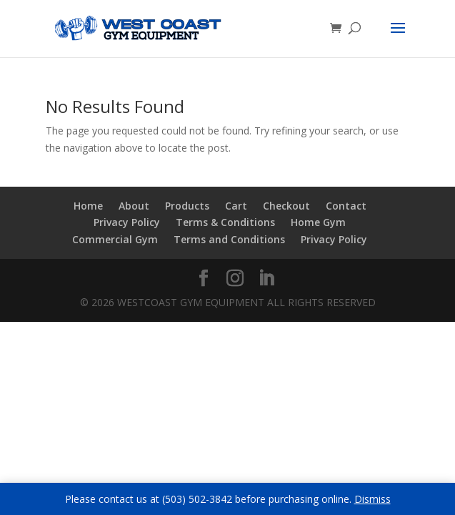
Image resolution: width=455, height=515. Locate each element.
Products (187, 205)
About (134, 205)
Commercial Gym (115, 239)
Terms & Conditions (225, 222)
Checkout (286, 205)
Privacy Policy (127, 222)
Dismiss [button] (372, 499)
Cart (236, 205)
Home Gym (318, 222)
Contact (346, 205)
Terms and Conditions (229, 239)
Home (88, 205)
